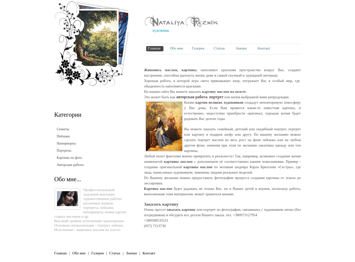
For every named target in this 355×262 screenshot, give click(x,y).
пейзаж (117, 225)
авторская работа (191, 97)
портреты (90, 208)
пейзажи (106, 208)
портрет (104, 225)
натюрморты (93, 212)
